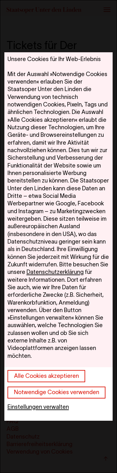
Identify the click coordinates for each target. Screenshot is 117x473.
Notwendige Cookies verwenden (56, 392)
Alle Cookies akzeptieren (46, 376)
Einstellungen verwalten (38, 407)
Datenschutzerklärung (55, 272)
